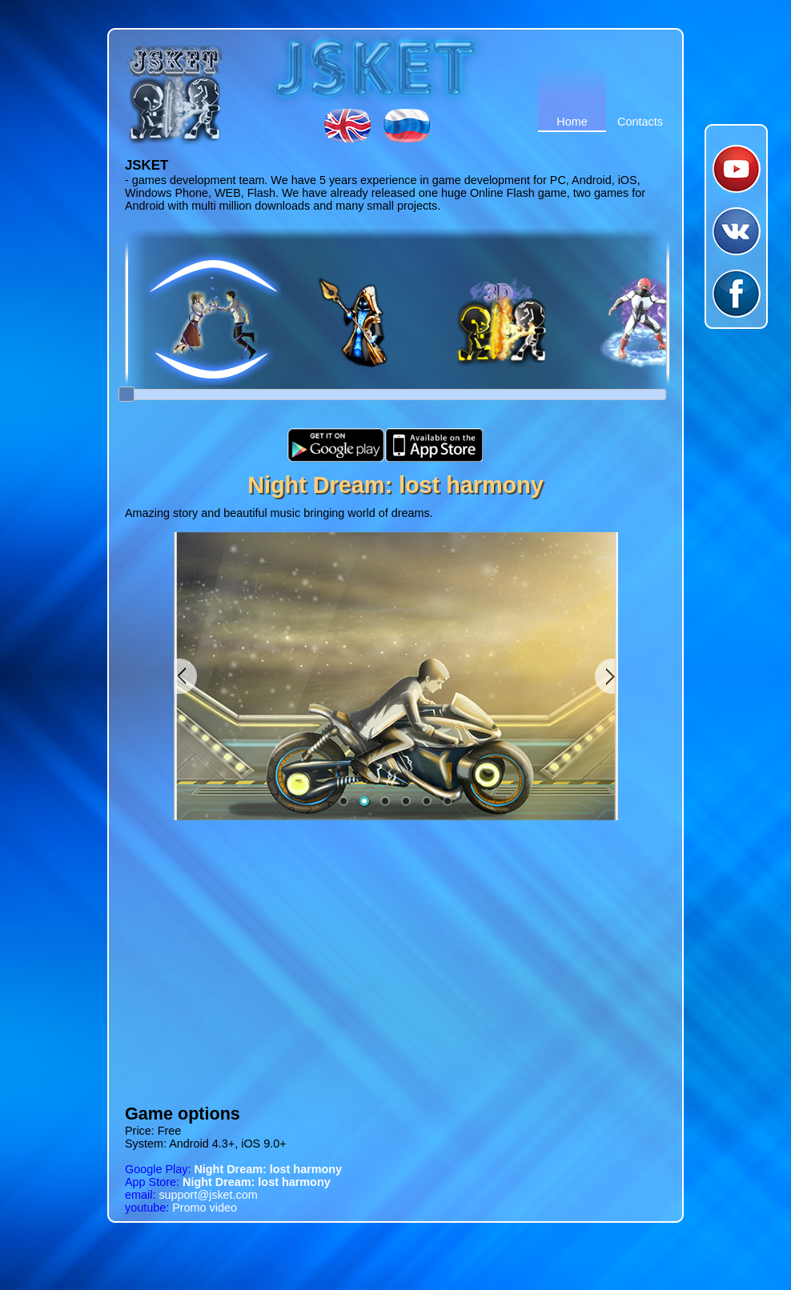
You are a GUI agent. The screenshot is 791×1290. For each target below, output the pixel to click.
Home (571, 121)
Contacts (640, 121)
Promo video (181, 1207)
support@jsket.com (191, 1194)
